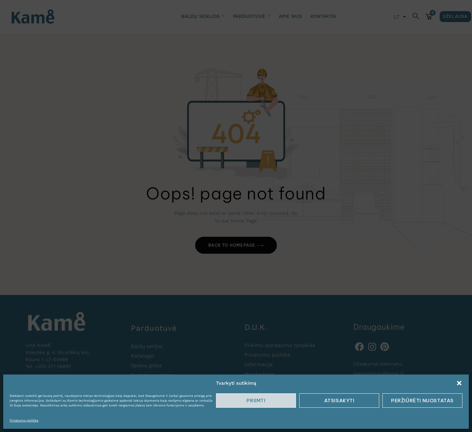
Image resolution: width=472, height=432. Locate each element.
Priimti (255, 400)
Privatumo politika (24, 420)
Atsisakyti (339, 400)
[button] (459, 383)
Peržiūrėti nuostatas (422, 400)
